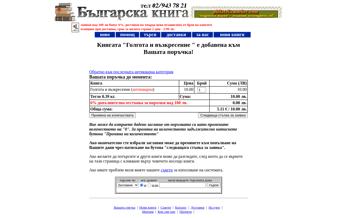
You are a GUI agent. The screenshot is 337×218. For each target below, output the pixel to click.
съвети (167, 170)
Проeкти (186, 212)
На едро (214, 207)
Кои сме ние (166, 212)
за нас (202, 34)
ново (105, 34)
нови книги (232, 34)
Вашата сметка (124, 207)
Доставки (197, 207)
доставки (176, 34)
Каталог (181, 207)
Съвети (165, 207)
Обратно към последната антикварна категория (131, 72)
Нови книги (147, 207)
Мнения (148, 212)
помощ (127, 34)
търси (150, 34)
